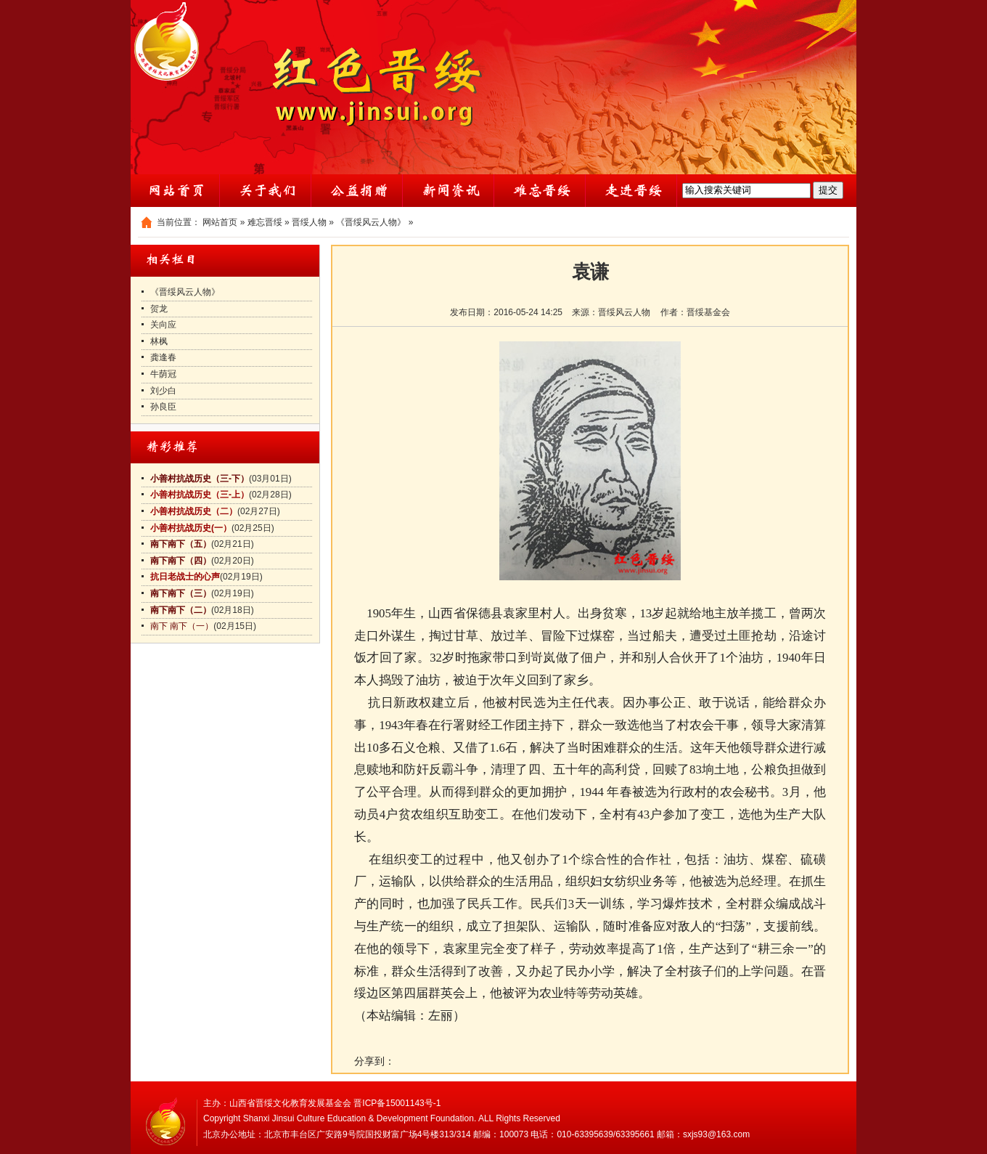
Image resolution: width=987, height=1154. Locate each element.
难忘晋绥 (264, 222)
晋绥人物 (309, 222)
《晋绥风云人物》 (371, 222)
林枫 (159, 341)
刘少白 (163, 391)
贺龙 (159, 309)
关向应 (163, 325)
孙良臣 (163, 407)
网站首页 (219, 222)
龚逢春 (163, 357)
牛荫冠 (163, 374)
